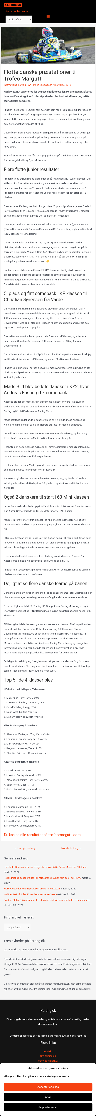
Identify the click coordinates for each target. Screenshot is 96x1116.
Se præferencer (48, 1107)
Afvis (48, 1097)
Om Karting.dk (48, 1055)
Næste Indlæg (71, 848)
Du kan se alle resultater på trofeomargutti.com (42, 835)
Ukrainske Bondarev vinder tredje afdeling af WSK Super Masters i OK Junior (45, 867)
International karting (15, 84)
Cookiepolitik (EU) (48, 1060)
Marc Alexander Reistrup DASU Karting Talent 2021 (32, 888)
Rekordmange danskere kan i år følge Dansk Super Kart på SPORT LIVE (42, 877)
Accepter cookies (48, 1087)
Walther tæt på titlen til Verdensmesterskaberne (30, 894)
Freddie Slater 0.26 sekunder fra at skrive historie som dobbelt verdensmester (47, 900)
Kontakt (48, 1051)
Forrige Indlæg (24, 848)
